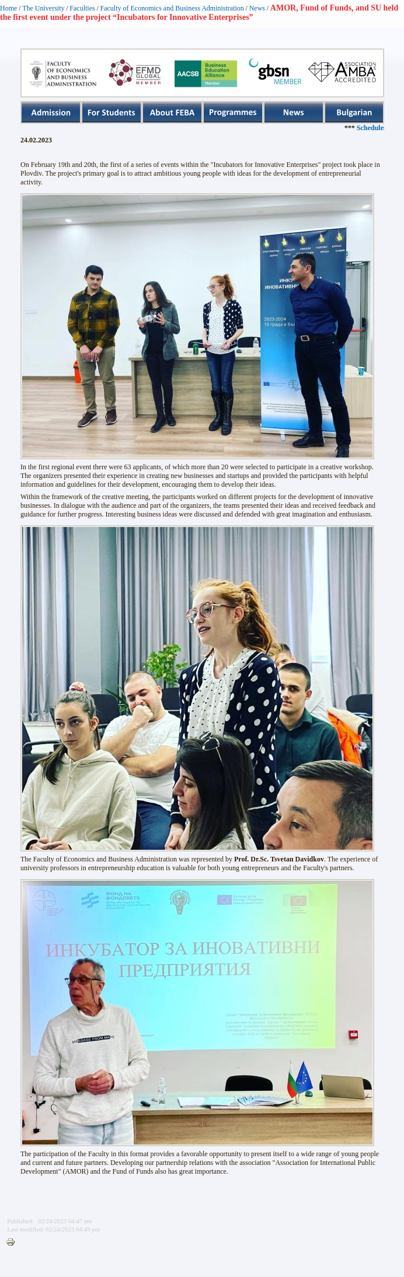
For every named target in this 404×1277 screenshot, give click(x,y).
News (257, 8)
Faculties (82, 8)
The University (43, 8)
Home (8, 8)
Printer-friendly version (13, 1242)
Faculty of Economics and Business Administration (172, 8)
